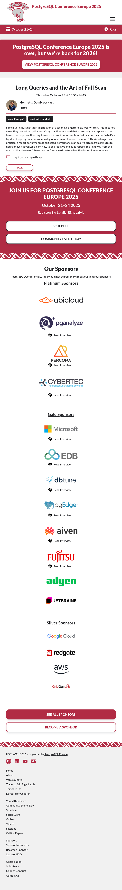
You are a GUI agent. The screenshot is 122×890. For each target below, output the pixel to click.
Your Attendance (16, 800)
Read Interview (62, 335)
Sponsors (11, 840)
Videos (10, 824)
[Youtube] (25, 761)
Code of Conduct (16, 870)
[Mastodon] (9, 761)
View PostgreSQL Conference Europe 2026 (61, 64)
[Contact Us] (33, 761)
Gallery (10, 819)
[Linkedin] (17, 761)
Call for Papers (14, 833)
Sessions (11, 828)
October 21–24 (23, 29)
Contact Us (12, 875)
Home (9, 770)
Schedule (61, 226)
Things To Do (13, 788)
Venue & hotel (14, 779)
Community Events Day (61, 239)
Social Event (13, 814)
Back (19, 167)
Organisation (14, 861)
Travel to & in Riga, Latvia (20, 784)
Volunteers (12, 866)
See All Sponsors (61, 714)
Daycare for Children (18, 793)
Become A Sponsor (61, 727)
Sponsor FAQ (14, 854)
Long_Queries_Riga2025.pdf (28, 156)
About (10, 775)
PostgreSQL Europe (56, 754)
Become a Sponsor (16, 849)
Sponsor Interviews (17, 845)
